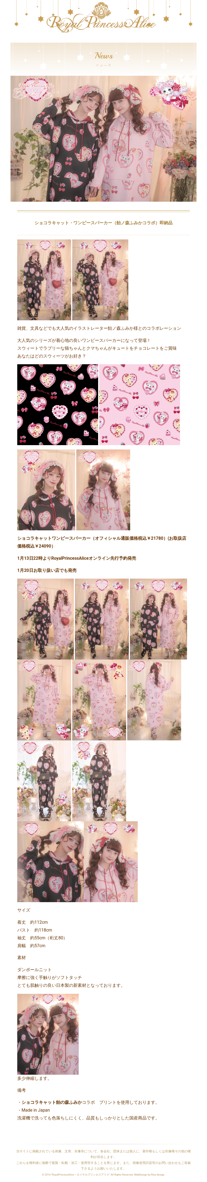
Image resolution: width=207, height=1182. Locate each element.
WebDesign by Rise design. (149, 1174)
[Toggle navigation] (14, 40)
